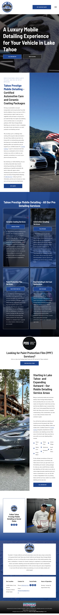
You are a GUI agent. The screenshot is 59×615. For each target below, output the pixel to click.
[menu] (56, 7)
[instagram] (14, 525)
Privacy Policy (26, 610)
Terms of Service (32, 610)
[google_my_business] (16, 525)
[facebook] (12, 525)
